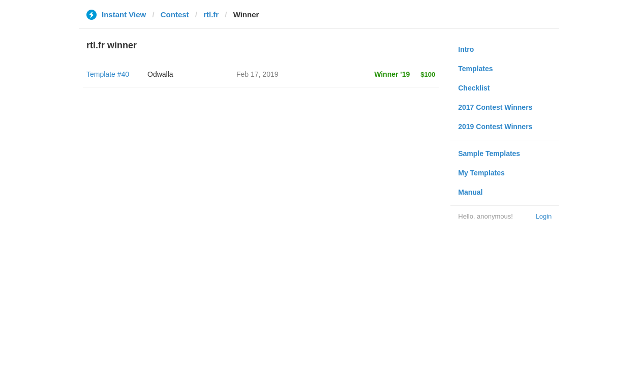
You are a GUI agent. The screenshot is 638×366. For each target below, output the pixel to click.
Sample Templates (489, 153)
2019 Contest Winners (495, 127)
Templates (475, 69)
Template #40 (107, 74)
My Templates (481, 173)
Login (543, 216)
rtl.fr (211, 14)
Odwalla (160, 74)
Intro (466, 49)
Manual (470, 192)
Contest (175, 14)
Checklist (474, 88)
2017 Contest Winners (495, 107)
